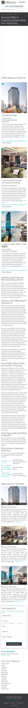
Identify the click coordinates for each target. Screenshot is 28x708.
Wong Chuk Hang (5, 683)
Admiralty (3, 676)
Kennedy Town (5, 689)
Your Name (5, 621)
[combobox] (23, 2)
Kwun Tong (4, 671)
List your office (14, 705)
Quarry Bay (4, 680)
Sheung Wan (4, 672)
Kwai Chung (4, 685)
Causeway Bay (5, 663)
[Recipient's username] (14, 9)
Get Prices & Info (14, 644)
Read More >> (19, 521)
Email (3, 626)
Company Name (6, 615)
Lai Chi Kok (4, 678)
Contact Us (6, 703)
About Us (13, 703)
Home (2, 14)
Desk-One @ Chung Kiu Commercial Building (12, 181)
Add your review (5, 655)
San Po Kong (4, 681)
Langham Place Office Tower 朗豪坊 (14, 245)
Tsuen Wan (4, 687)
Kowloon (3, 669)
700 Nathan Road (9, 115)
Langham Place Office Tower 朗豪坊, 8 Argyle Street (6, 474)
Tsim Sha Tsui (4, 674)
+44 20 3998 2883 (15, 6)
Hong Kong (9, 14)
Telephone (5, 631)
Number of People (7, 637)
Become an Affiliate (14, 701)
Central (3, 665)
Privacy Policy (20, 703)
